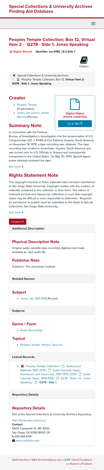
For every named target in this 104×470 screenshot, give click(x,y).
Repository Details (25, 395)
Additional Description (28, 229)
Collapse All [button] (17, 221)
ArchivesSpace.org (49, 460)
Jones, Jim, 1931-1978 (33, 298)
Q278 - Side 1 (47, 382)
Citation (84, 62)
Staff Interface (20, 460)
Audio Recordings (31, 330)
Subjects (18, 311)
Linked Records (23, 357)
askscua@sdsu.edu (28, 440)
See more (16, 166)
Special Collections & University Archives (43, 75)
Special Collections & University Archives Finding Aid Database (50, 9)
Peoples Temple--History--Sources (41, 345)
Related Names (23, 279)
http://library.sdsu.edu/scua (29, 420)
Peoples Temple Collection (42, 366)
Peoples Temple (27, 104)
